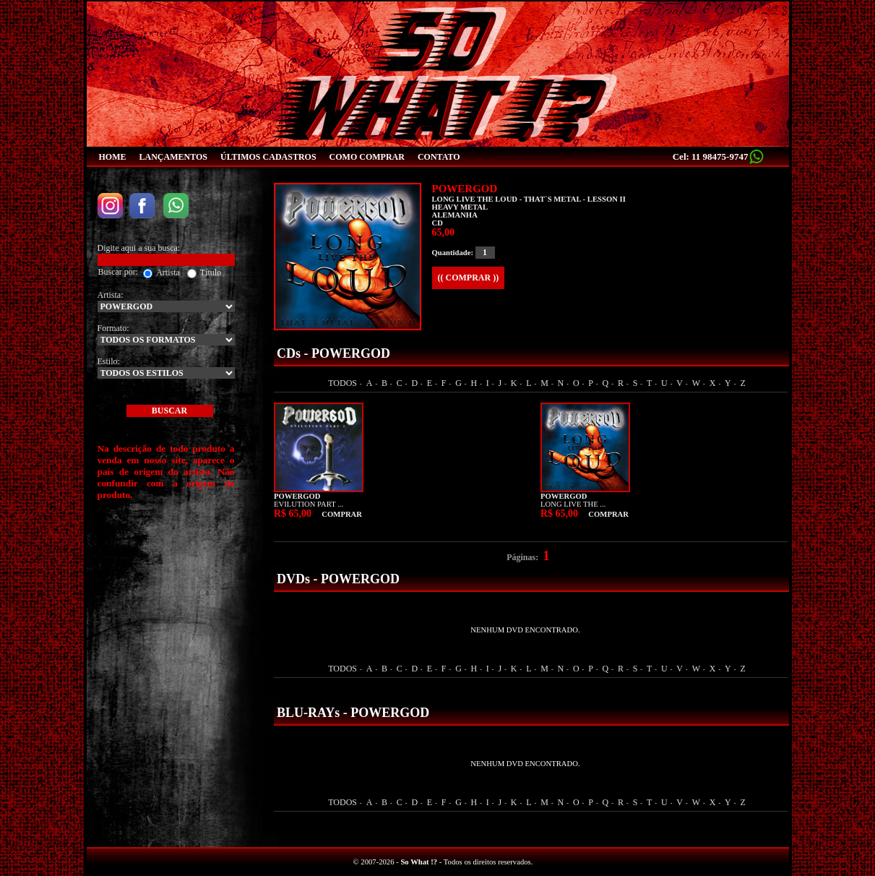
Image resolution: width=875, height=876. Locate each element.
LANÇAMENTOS (173, 157)
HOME (112, 157)
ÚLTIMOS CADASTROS (268, 157)
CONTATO (439, 157)
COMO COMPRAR (367, 157)
